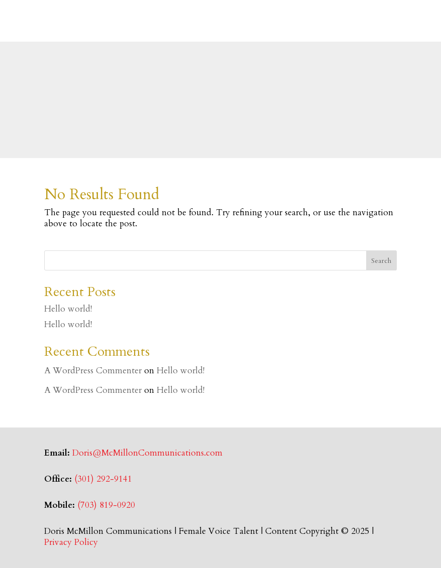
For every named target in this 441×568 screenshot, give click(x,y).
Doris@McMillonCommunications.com (147, 453)
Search (381, 260)
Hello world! (68, 309)
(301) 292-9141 (103, 479)
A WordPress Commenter (93, 370)
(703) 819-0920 (106, 505)
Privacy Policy (71, 542)
